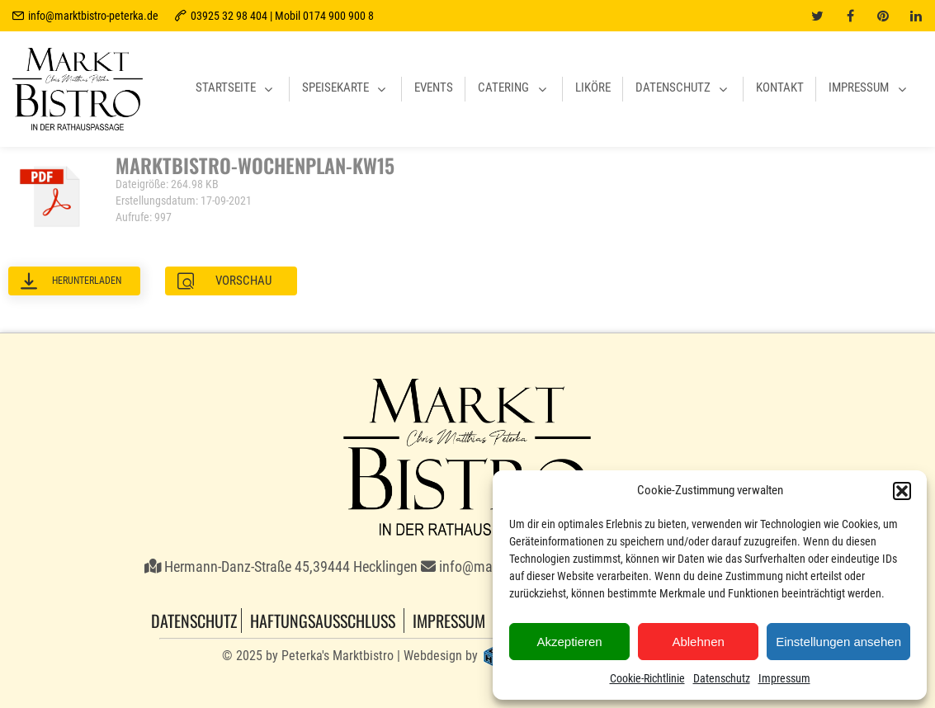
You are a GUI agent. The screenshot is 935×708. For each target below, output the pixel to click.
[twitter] (817, 15)
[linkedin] (916, 15)
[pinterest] (883, 15)
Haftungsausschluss (322, 620)
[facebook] (850, 15)
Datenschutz (721, 678)
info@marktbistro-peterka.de (93, 15)
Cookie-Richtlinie (647, 678)
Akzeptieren (569, 642)
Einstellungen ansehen (838, 642)
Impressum (784, 678)
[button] (902, 491)
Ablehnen (698, 642)
